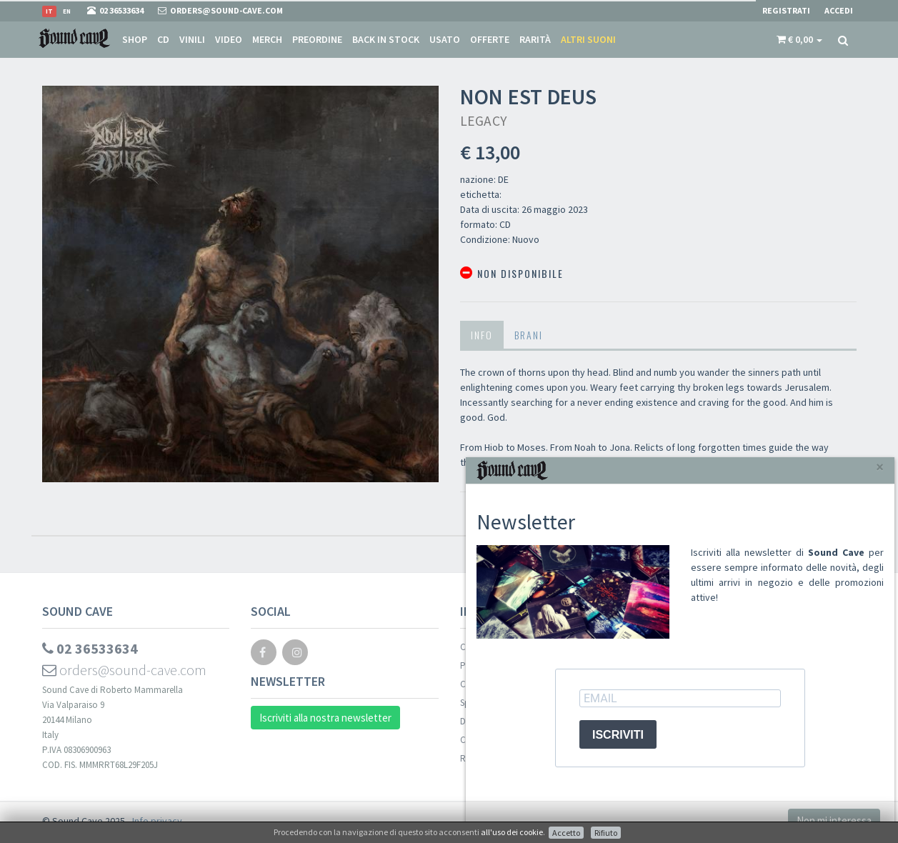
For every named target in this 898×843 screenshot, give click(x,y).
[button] (799, 39)
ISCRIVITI (618, 735)
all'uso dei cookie (512, 832)
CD (163, 39)
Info (482, 334)
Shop (134, 39)
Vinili (192, 39)
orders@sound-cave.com (124, 670)
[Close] (880, 466)
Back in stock (385, 39)
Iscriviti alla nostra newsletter (325, 717)
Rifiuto (605, 832)
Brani (528, 334)
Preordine (317, 39)
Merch (267, 39)
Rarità (535, 39)
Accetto (566, 832)
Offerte (489, 39)
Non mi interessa (834, 820)
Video (228, 39)
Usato (444, 39)
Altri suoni (588, 39)
